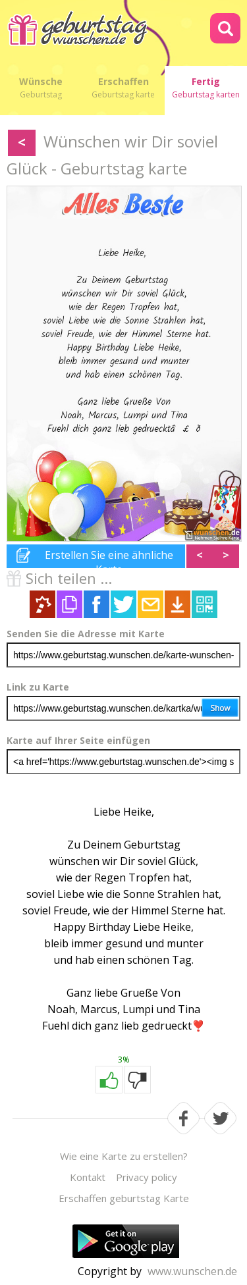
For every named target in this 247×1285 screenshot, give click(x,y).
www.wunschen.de (192, 1271)
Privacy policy (146, 1177)
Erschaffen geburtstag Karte (124, 1198)
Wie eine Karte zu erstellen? (124, 1156)
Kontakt (87, 1177)
